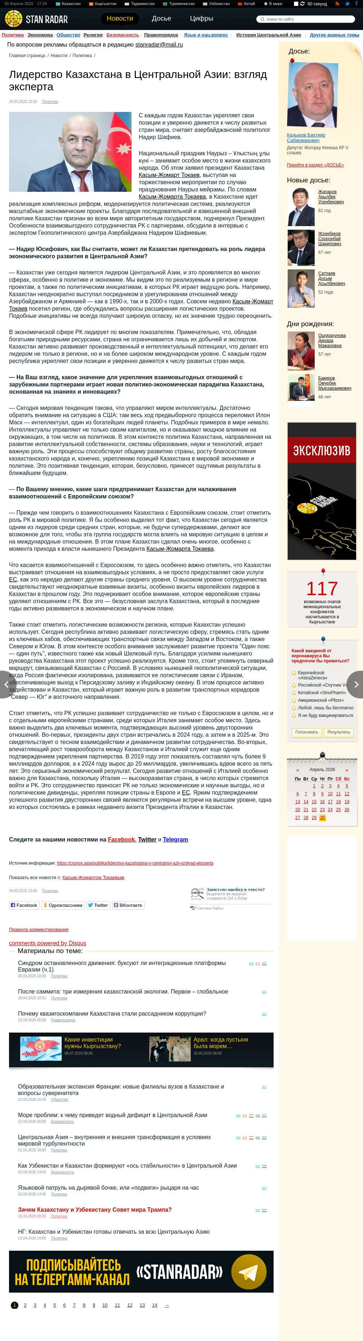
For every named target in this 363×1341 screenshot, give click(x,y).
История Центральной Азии (268, 35)
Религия (93, 35)
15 (314, 801)
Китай (249, 3)
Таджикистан (143, 3)
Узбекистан (219, 3)
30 (322, 817)
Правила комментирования (38, 929)
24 (330, 809)
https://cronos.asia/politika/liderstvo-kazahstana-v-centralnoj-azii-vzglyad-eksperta (135, 863)
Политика (13, 35)
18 (338, 801)
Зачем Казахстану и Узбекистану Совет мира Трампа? (95, 1210)
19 (347, 801)
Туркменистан (182, 3)
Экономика (40, 35)
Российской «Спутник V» (323, 685)
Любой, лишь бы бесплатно (326, 707)
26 (347, 809)
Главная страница (27, 55)
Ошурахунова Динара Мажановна (332, 340)
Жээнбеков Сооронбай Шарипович (329, 238)
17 (330, 801)
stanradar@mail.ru (159, 45)
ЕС (13, 579)
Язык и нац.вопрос (206, 35)
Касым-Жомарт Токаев (169, 175)
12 (129, 1305)
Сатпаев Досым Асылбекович (331, 278)
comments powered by (47, 943)
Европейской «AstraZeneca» (312, 675)
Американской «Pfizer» (321, 700)
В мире (275, 3)
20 (297, 809)
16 (322, 801)
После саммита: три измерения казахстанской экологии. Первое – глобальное (123, 992)
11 (117, 1305)
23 (322, 809)
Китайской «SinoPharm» (322, 692)
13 (142, 1305)
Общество (68, 35)
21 (306, 809)
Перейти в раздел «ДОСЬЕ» (315, 165)
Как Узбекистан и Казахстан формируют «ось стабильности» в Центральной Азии (127, 1166)
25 (338, 809)
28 (306, 817)
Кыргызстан (106, 3)
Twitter (147, 839)
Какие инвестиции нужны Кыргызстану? (93, 1043)
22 (314, 809)
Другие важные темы (334, 35)
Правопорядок (161, 35)
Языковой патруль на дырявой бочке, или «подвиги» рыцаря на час (108, 1188)
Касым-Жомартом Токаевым (93, 877)
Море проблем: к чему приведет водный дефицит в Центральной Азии (112, 1115)
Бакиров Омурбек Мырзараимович (334, 383)
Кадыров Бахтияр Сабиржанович (306, 137)
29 (314, 817)
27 (297, 817)
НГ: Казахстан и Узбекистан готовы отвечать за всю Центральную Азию (114, 1232)
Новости (58, 55)
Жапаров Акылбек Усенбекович (331, 196)
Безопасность (123, 35)
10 (104, 1305)
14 (154, 1305)
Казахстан (71, 3)
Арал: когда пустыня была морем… (221, 1043)
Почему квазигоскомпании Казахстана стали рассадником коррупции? (112, 1014)
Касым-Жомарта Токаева (172, 197)
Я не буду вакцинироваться (325, 715)
